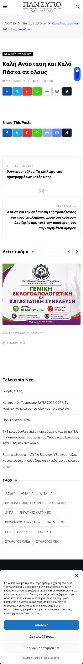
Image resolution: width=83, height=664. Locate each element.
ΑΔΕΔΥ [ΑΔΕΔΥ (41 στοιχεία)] (10, 493)
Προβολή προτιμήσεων (42, 648)
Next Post (63, 206)
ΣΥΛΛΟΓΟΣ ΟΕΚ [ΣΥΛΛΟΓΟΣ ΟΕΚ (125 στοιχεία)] (47, 541)
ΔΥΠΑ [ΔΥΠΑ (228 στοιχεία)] (9, 513)
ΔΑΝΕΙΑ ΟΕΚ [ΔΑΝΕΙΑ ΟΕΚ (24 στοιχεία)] (58, 503)
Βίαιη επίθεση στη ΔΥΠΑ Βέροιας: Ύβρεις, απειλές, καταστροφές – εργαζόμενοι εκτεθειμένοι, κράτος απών (40, 460)
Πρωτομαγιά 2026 (16, 420)
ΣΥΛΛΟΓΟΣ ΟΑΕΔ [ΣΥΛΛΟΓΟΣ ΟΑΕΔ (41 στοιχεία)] (17, 541)
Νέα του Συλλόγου (15, 333)
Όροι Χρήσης (51, 657)
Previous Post (22, 165)
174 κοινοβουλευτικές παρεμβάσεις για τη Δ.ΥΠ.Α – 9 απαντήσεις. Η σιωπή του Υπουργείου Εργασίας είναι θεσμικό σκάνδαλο (40, 437)
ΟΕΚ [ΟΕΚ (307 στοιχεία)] (8, 532)
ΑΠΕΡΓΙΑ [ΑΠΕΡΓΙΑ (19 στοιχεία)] (46, 493)
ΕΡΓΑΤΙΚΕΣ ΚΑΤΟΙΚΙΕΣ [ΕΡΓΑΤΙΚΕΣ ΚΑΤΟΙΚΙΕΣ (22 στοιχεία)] (35, 513)
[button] (77, 575)
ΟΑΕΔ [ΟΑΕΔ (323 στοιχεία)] (51, 522)
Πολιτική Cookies (31, 657)
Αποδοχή (41, 625)
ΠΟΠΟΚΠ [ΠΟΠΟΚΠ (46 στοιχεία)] (44, 532)
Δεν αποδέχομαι (41, 637)
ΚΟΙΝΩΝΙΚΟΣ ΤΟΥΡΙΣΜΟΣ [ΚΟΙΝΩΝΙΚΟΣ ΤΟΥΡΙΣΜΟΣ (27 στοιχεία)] (23, 522)
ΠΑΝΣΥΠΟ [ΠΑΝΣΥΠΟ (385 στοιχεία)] (24, 532)
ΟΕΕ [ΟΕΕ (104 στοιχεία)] (63, 522)
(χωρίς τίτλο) (12, 391)
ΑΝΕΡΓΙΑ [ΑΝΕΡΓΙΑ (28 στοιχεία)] (27, 493)
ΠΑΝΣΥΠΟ (37, 333)
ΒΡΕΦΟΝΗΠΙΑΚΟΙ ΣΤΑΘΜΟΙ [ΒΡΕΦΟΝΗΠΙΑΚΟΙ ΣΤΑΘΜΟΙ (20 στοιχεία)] (24, 503)
